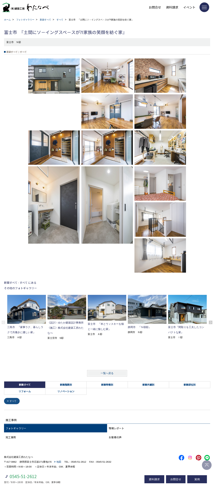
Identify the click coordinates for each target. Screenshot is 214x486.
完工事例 (11, 437)
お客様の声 (115, 437)
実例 (197, 479)
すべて (13, 401)
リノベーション (65, 391)
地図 (58, 462)
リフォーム (25, 391)
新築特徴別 (107, 384)
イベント (189, 7)
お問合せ (155, 7)
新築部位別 (190, 384)
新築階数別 (66, 384)
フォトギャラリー (16, 428)
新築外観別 (148, 384)
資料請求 (172, 7)
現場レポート (116, 428)
